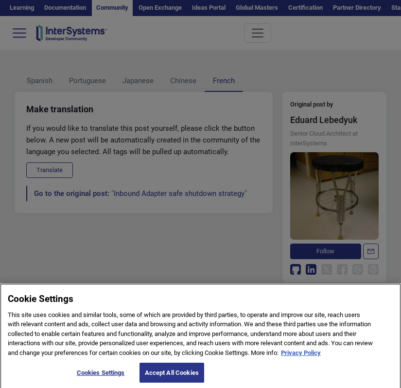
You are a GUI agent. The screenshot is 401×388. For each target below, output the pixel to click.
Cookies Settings (101, 377)
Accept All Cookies (172, 377)
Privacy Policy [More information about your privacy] (301, 357)
